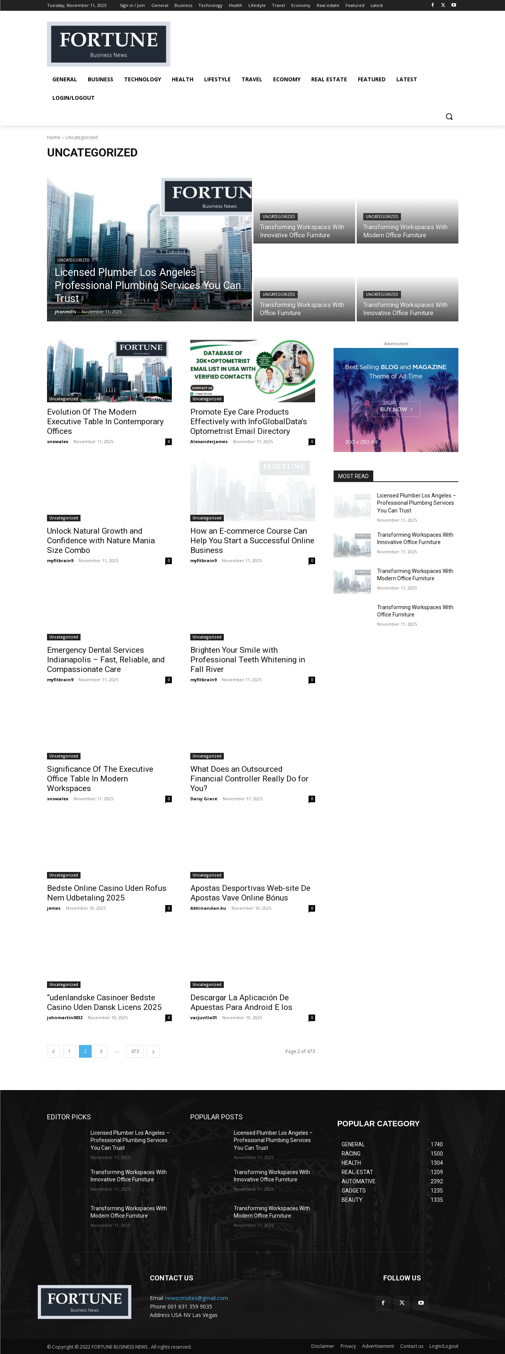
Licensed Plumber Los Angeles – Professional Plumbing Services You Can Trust (416, 503)
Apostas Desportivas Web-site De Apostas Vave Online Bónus (250, 893)
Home (53, 137)
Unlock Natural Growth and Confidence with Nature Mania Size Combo (101, 540)
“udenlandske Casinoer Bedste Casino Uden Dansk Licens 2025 (104, 1002)
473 (135, 1051)
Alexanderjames (209, 441)
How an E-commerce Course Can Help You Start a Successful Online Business (252, 540)
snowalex (57, 441)
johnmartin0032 (64, 1017)
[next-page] (153, 1051)
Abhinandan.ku (208, 908)
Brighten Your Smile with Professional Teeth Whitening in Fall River (247, 659)
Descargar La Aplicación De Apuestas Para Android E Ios (241, 1002)
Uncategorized (73, 260)
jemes (53, 908)
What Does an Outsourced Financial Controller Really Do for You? (249, 778)
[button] (449, 116)
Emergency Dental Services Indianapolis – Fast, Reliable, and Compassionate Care (106, 659)
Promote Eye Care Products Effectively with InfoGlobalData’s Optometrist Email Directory (248, 421)
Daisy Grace (203, 798)
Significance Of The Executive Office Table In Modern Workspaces (100, 778)
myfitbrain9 (60, 560)
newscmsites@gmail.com (196, 1298)
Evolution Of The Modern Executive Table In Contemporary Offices (105, 421)
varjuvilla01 (203, 1017)
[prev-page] (53, 1051)
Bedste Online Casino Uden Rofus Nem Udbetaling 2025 (106, 893)
